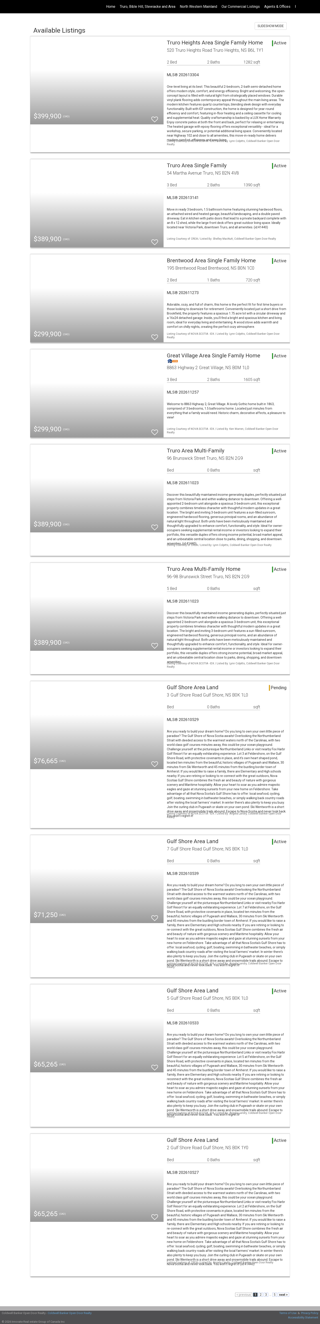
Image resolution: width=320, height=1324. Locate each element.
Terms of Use (287, 1313)
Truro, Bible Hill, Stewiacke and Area (147, 6)
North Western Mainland (198, 6)
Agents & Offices (277, 6)
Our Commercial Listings (241, 6)
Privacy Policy (309, 1313)
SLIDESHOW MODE (271, 26)
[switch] (154, 117)
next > (283, 1294)
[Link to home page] (5, 6)
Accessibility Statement (303, 1317)
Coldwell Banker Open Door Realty (70, 1313)
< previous (243, 1294)
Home (110, 6)
